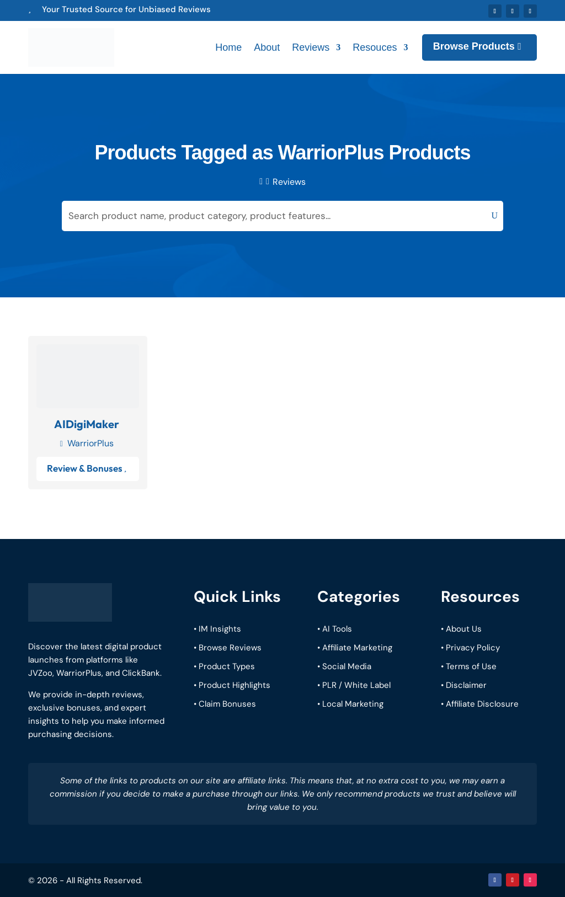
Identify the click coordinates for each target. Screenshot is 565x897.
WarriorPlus (90, 442)
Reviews (310, 47)
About (267, 47)
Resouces (375, 47)
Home (228, 47)
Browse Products (474, 46)
